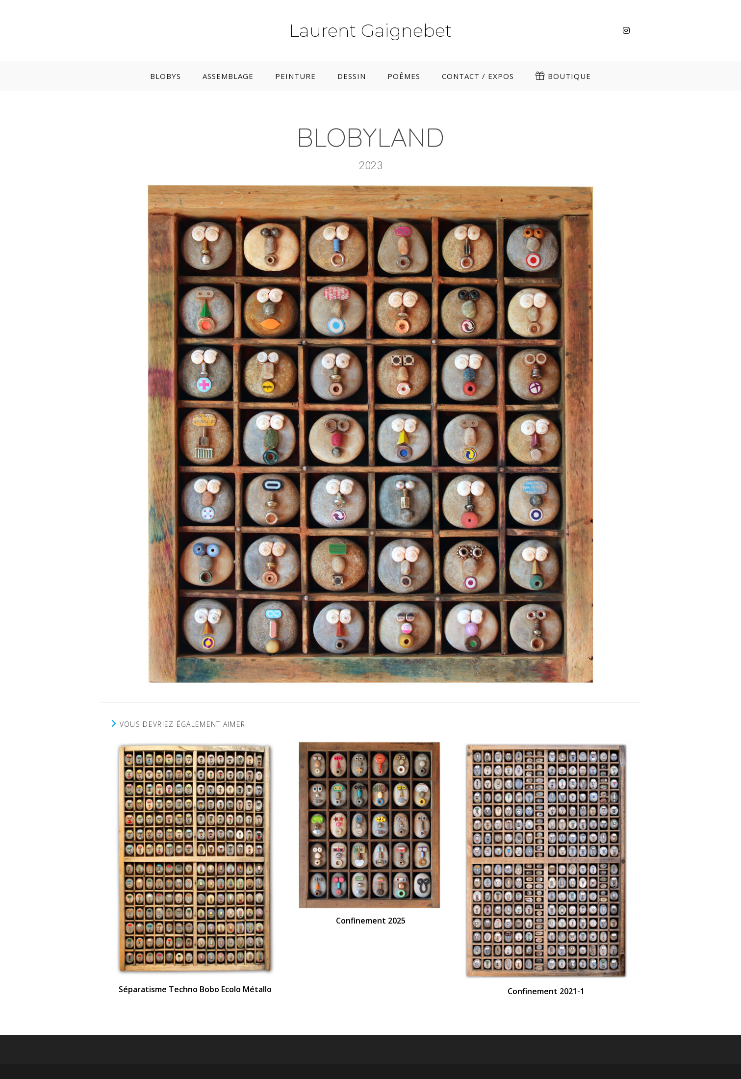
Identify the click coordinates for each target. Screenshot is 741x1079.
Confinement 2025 (371, 920)
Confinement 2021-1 (546, 991)
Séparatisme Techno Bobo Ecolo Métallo (195, 989)
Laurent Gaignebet (370, 30)
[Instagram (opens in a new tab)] (626, 30)
